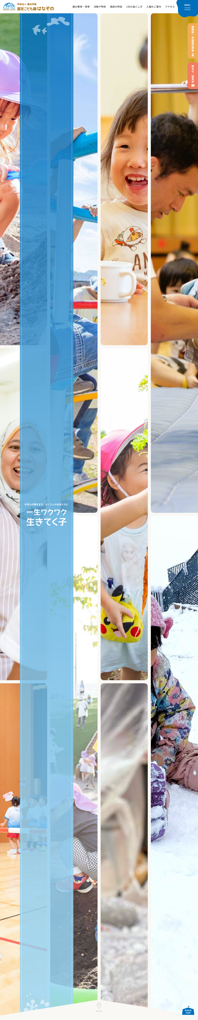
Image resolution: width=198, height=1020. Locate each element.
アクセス (170, 6)
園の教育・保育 (81, 6)
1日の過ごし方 (134, 6)
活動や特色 (100, 6)
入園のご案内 (153, 6)
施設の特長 (116, 6)
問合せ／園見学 (193, 74)
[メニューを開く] (187, 8)
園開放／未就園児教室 (193, 39)
